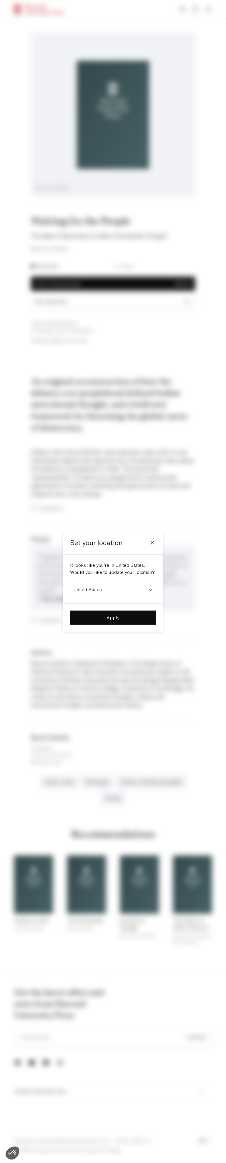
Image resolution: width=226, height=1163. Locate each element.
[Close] (152, 542)
